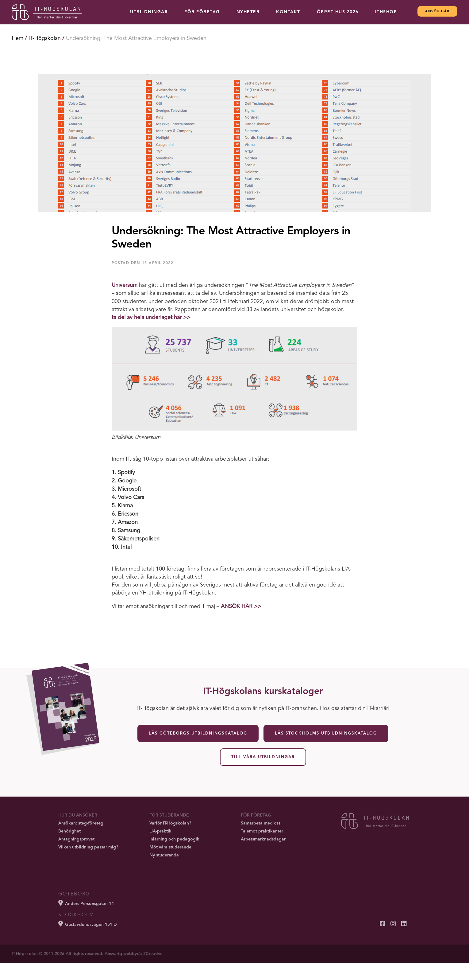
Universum (124, 285)
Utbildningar (149, 12)
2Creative (153, 954)
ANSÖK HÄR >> (241, 606)
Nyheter (248, 12)
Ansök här (437, 11)
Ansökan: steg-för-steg (80, 823)
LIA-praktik (160, 831)
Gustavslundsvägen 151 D (87, 924)
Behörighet (69, 831)
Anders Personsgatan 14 (86, 903)
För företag (202, 12)
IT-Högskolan (45, 38)
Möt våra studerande (170, 847)
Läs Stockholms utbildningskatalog (326, 733)
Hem (17, 38)
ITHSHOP (386, 12)
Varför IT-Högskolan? (170, 823)
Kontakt (288, 12)
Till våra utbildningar (263, 757)
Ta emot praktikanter (262, 831)
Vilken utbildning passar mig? (88, 847)
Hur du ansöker (77, 815)
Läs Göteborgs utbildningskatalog (198, 733)
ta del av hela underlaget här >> (151, 317)
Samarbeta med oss (260, 823)
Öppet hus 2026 (338, 12)
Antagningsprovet (76, 839)
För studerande (169, 815)
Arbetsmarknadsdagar (263, 839)
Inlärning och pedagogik (174, 839)
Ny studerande (164, 855)
